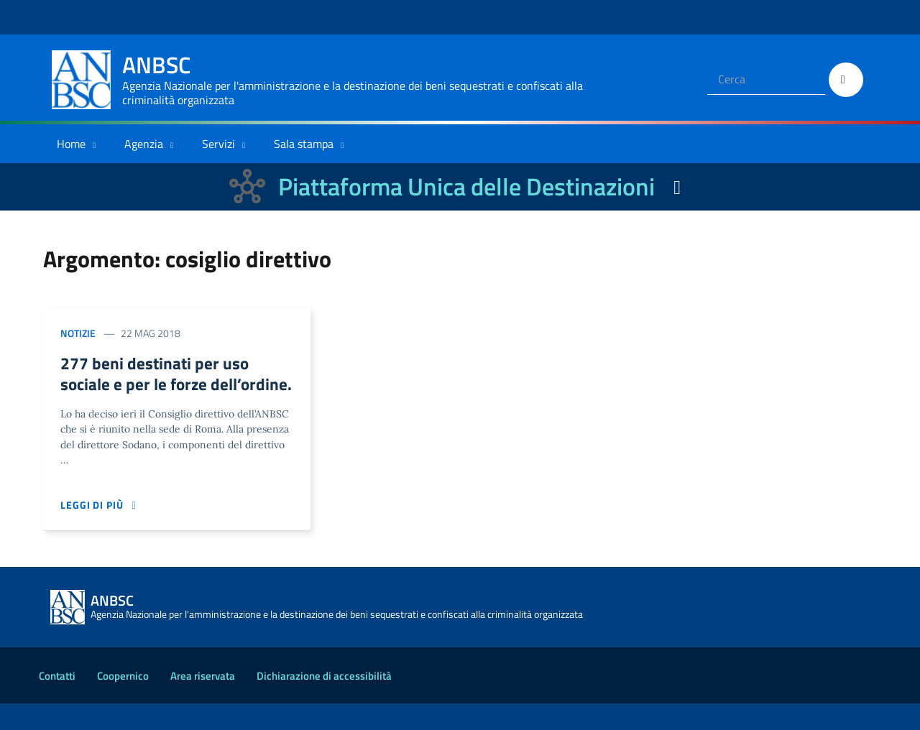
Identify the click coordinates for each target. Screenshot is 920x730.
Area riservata (202, 702)
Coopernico (123, 702)
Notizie (78, 333)
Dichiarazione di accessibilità (324, 702)
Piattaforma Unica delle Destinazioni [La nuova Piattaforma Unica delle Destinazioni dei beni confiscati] (466, 186)
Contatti (57, 702)
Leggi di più (100, 532)
